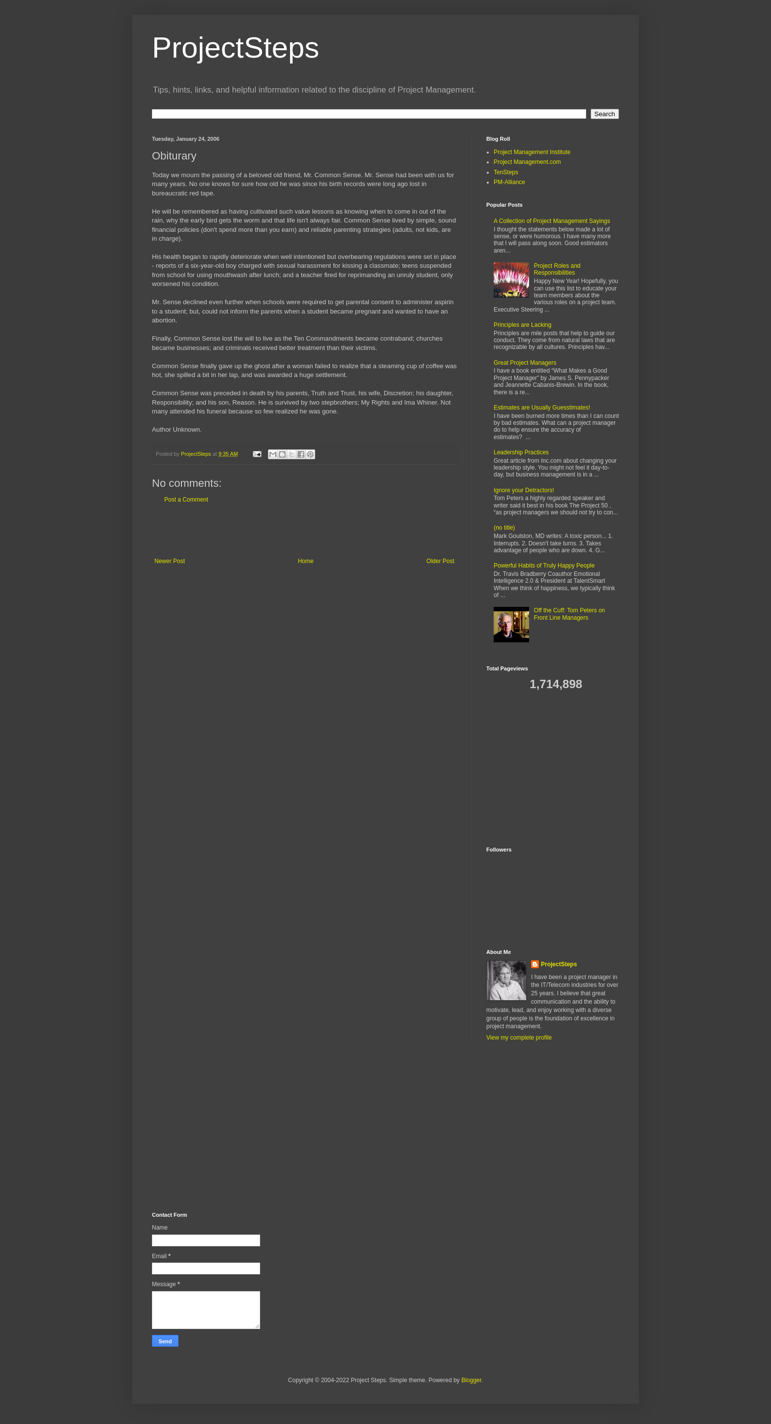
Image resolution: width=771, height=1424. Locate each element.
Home (306, 561)
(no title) (504, 527)
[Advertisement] (304, 530)
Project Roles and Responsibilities (557, 269)
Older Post (440, 561)
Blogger (471, 1380)
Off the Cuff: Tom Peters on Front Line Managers (569, 614)
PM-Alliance (509, 182)
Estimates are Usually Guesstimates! (542, 407)
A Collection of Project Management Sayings (552, 221)
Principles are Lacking (522, 324)
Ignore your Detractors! (524, 490)
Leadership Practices (521, 452)
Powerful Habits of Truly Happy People (544, 565)
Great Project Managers (525, 362)
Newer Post (169, 561)
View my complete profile (519, 1037)
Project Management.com (527, 161)
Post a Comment (186, 499)
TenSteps (506, 172)
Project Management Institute (532, 152)
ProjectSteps (235, 47)
